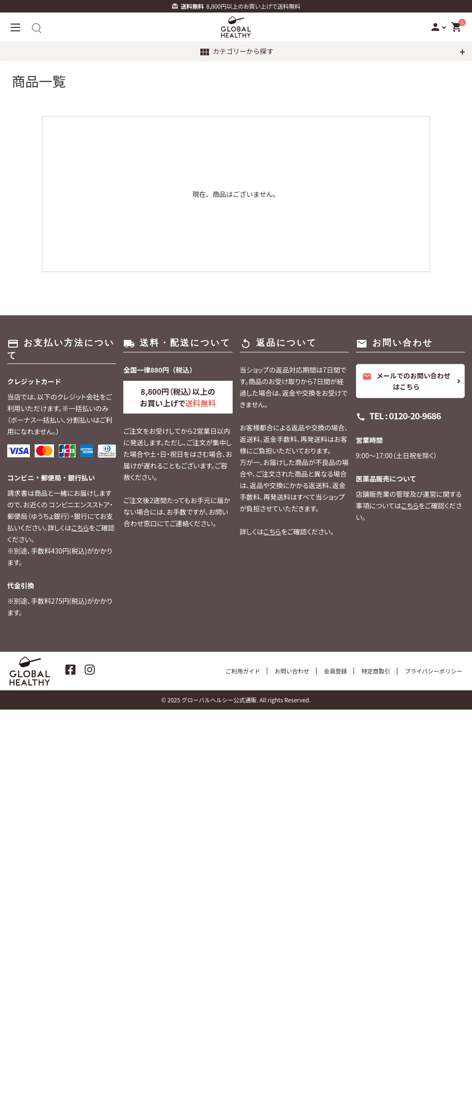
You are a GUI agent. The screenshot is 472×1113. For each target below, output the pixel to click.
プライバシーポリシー (433, 671)
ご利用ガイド (242, 671)
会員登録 (335, 671)
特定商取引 (375, 671)
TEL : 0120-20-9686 (405, 415)
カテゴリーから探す (236, 52)
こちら (80, 527)
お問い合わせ (292, 671)
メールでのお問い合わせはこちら (406, 381)
